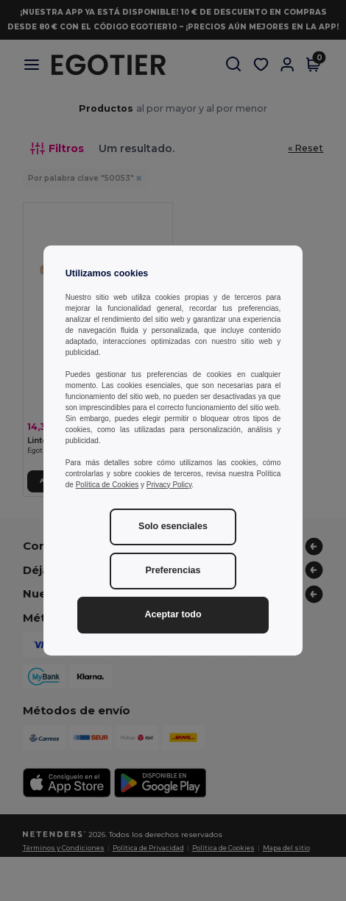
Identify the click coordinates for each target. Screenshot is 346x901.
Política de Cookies (107, 485)
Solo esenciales (173, 526)
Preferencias (172, 570)
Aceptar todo (172, 614)
